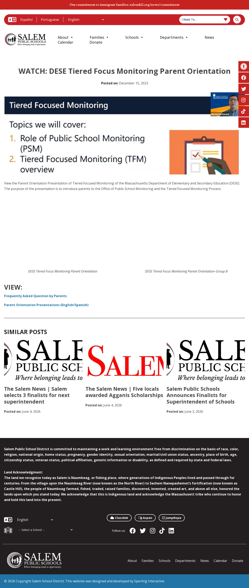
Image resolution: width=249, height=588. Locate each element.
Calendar (65, 42)
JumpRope (171, 518)
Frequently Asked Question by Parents (35, 296)
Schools (134, 37)
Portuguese (50, 19)
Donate (96, 42)
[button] (243, 66)
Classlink (119, 518)
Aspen (145, 518)
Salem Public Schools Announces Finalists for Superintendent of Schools (201, 395)
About (65, 37)
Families (99, 37)
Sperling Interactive (149, 581)
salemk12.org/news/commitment (155, 5)
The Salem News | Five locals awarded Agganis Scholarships (124, 391)
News (209, 37)
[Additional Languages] (86, 19)
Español (26, 19)
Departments (174, 37)
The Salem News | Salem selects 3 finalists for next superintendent (37, 395)
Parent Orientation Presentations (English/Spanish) (46, 305)
